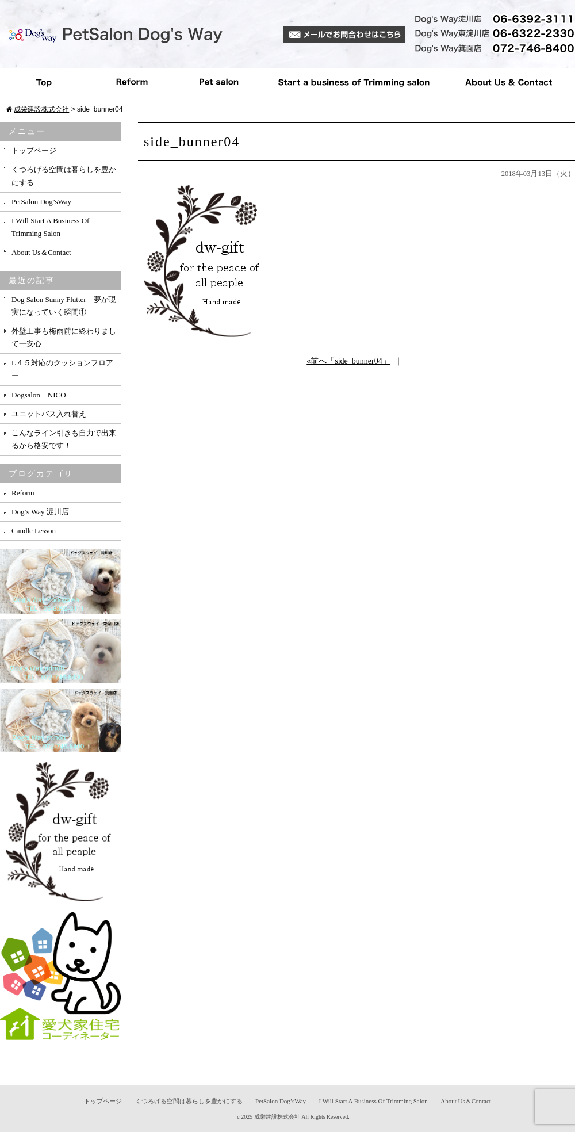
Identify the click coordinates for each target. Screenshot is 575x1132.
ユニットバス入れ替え (49, 414)
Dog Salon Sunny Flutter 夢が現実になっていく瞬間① (64, 305)
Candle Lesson (34, 530)
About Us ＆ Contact (508, 82)
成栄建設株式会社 (277, 1117)
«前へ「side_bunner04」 (348, 361)
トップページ (34, 150)
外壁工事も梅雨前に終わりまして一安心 (64, 337)
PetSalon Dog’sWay (41, 201)
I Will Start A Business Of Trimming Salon (50, 227)
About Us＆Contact (41, 252)
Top (44, 82)
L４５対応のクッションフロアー (62, 369)
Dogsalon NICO (39, 395)
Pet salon (220, 82)
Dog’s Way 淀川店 (40, 511)
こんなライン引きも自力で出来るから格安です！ (64, 439)
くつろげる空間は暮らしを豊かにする (64, 175)
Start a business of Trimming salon (353, 82)
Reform (132, 82)
